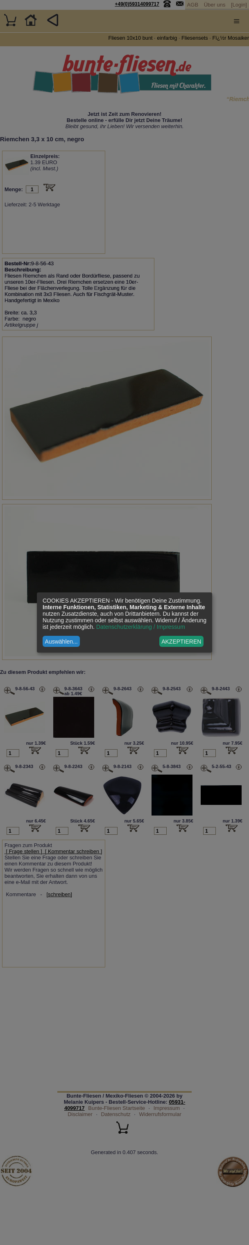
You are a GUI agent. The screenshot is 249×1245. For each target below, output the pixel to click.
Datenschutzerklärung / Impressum (140, 627)
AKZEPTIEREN (181, 641)
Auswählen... (61, 641)
